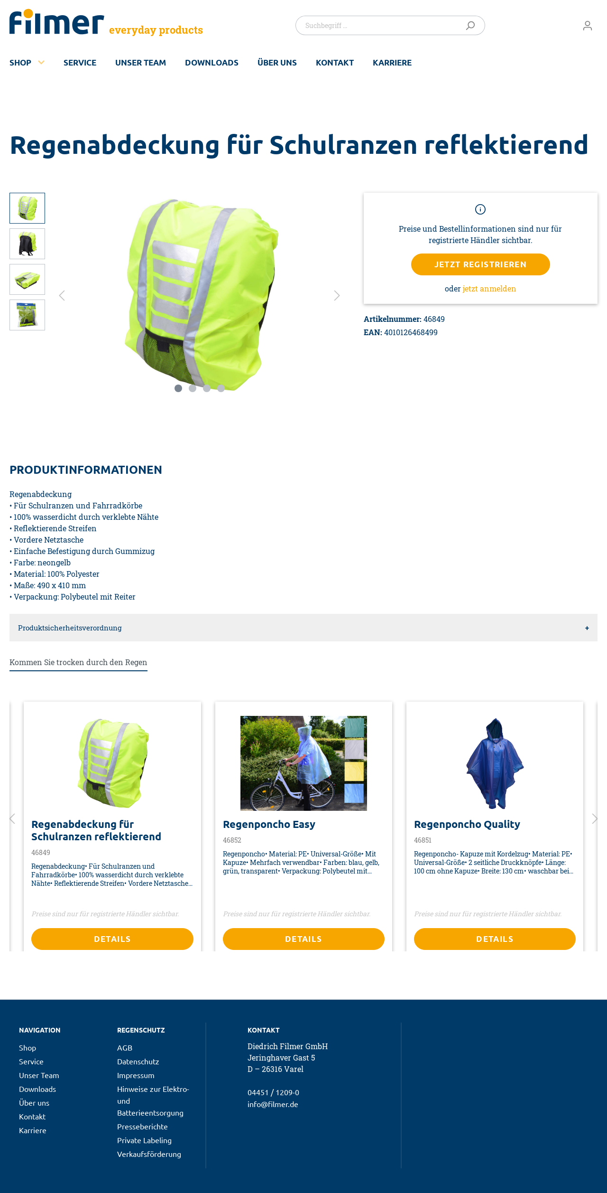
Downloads (212, 62)
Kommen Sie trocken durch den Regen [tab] (78, 662)
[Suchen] (472, 25)
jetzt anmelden (489, 288)
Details (112, 939)
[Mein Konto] (588, 25)
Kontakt (335, 62)
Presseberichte (142, 1126)
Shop (20, 62)
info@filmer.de (273, 1103)
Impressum (136, 1075)
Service (80, 62)
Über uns (277, 62)
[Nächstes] (337, 294)
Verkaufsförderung (149, 1153)
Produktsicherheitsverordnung (69, 627)
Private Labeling (144, 1140)
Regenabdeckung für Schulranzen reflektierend (96, 830)
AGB (124, 1047)
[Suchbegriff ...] (377, 25)
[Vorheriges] (62, 294)
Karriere (392, 62)
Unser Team (140, 62)
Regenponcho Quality (467, 824)
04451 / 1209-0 (273, 1092)
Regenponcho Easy (269, 824)
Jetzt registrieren (480, 264)
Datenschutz (138, 1061)
